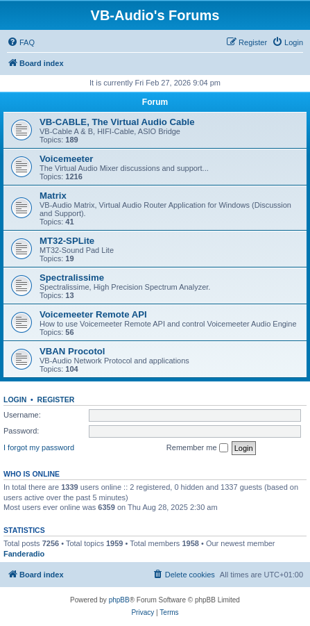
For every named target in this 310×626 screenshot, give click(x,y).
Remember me (197, 448)
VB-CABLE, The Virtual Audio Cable (117, 122)
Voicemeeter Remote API (93, 314)
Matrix (53, 195)
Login (14, 399)
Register (56, 399)
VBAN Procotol (72, 351)
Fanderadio (23, 554)
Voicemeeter (66, 159)
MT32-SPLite (67, 241)
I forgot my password (38, 447)
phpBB (119, 600)
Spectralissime (72, 277)
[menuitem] (21, 42)
